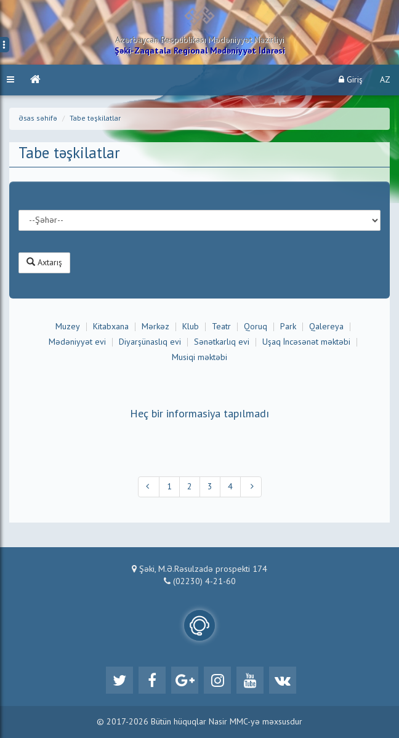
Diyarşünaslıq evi (150, 342)
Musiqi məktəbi (199, 357)
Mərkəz (155, 327)
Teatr (221, 327)
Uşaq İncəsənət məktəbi (306, 342)
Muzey (67, 327)
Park (288, 327)
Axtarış (44, 262)
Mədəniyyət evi (77, 342)
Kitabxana (111, 327)
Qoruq (255, 327)
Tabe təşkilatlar (95, 118)
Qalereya (326, 327)
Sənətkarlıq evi (221, 342)
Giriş (351, 79)
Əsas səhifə (37, 118)
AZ (385, 80)
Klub (190, 327)
